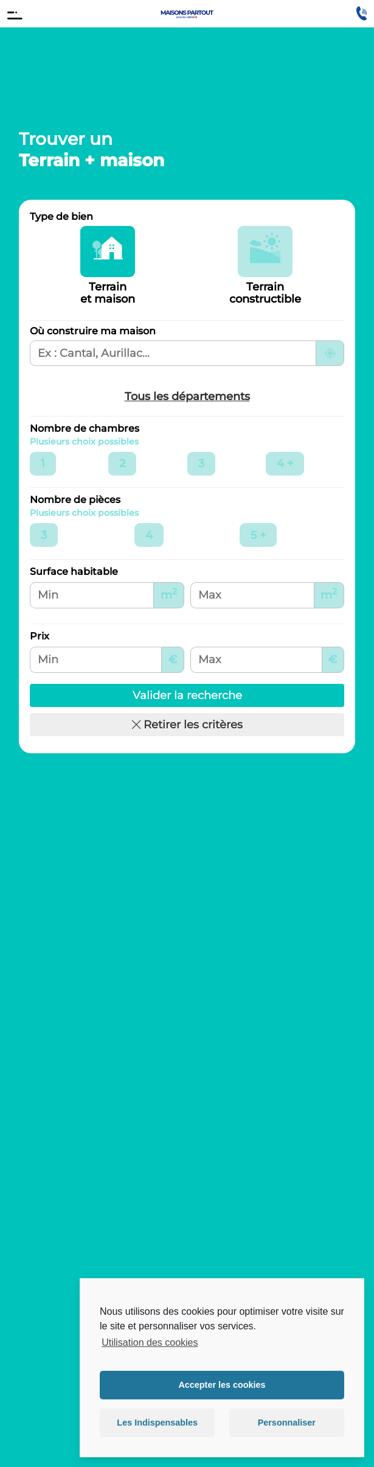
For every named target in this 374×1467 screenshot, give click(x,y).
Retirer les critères (187, 724)
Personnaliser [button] (287, 1422)
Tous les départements (187, 396)
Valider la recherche (187, 695)
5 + (263, 534)
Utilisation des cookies (150, 1342)
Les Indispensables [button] (157, 1422)
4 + (290, 462)
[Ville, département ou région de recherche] (173, 353)
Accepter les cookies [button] (221, 1385)
